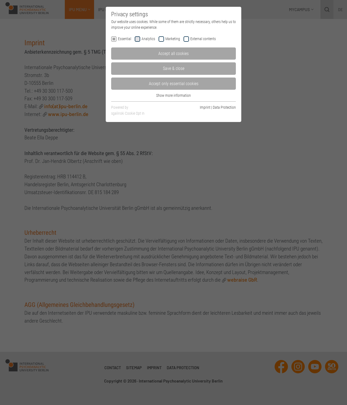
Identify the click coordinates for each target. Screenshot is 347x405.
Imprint (205, 107)
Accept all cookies (173, 53)
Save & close (173, 68)
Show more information (173, 95)
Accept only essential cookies (173, 83)
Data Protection (224, 107)
